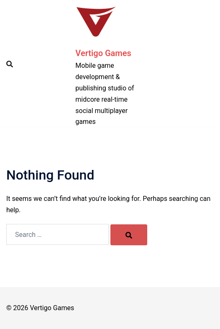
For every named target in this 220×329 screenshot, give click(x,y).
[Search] (128, 234)
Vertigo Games (103, 53)
